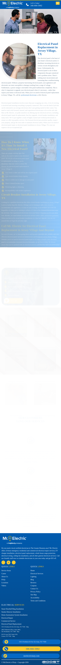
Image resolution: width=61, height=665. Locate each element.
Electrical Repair (7, 618)
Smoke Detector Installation (10, 612)
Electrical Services (36, 574)
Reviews (33, 583)
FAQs (3, 580)
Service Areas (6, 571)
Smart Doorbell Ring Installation (12, 609)
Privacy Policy (35, 592)
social (8, 562)
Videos (3, 586)
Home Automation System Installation (14, 615)
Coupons (33, 586)
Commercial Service (8, 621)
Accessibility (34, 598)
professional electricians (29, 99)
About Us (4, 577)
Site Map (33, 595)
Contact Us (34, 589)
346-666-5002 (36, 5)
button (58, 3)
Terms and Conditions (38, 601)
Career (3, 574)
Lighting (33, 577)
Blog (32, 580)
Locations (4, 583)
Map (27, 627)
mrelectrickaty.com (31, 656)
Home (32, 571)
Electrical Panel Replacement (11, 624)
